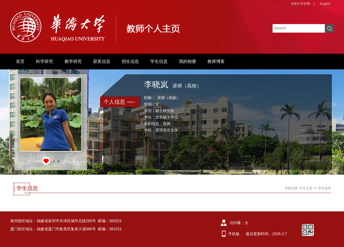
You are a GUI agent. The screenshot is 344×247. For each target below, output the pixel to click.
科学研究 (44, 61)
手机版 (234, 234)
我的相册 (187, 61)
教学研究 (73, 61)
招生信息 (130, 61)
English (325, 4)
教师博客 (216, 61)
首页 (20, 61)
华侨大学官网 (300, 4)
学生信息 (159, 61)
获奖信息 (101, 61)
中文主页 (305, 188)
